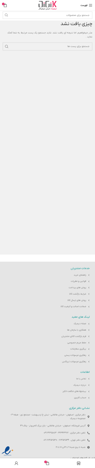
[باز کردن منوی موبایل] (86, 5)
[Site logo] (47, 5)
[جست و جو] (47, 15)
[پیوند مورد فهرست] (47, 275)
